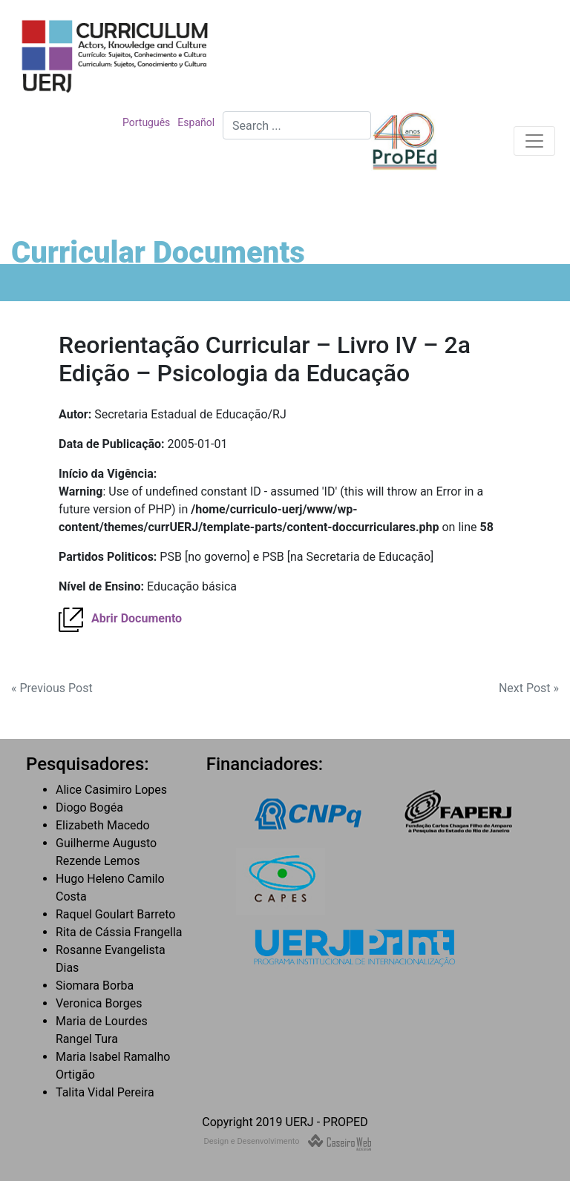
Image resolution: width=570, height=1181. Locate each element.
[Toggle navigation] (534, 141)
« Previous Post (52, 688)
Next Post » (529, 688)
